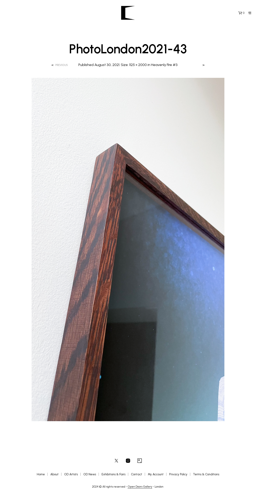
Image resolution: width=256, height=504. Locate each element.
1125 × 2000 (138, 65)
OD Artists (71, 474)
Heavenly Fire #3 (164, 65)
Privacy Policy (178, 474)
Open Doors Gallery (140, 486)
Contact (136, 474)
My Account (156, 474)
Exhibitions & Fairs (113, 474)
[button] (241, 13)
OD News (89, 474)
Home (41, 474)
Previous (61, 65)
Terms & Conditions (206, 474)
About (54, 474)
